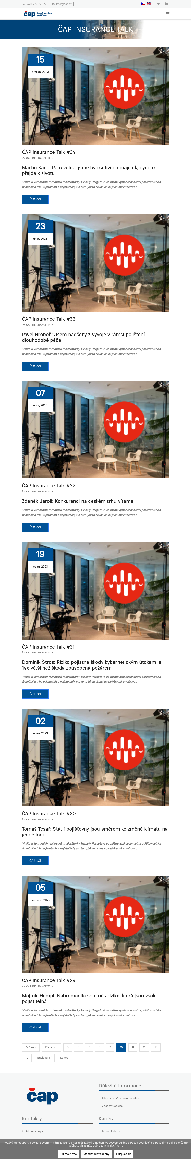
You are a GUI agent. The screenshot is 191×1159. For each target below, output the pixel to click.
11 (133, 1047)
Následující (44, 1057)
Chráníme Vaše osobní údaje (120, 1098)
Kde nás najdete (35, 1131)
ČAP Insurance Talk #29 (48, 980)
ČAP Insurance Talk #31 (48, 647)
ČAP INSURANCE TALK (39, 158)
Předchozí (51, 1047)
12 (144, 1047)
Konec (64, 1057)
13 (156, 1047)
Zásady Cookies (112, 1106)
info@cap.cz (64, 4)
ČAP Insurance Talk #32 (48, 486)
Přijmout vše (68, 1154)
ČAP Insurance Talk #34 (49, 152)
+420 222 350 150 (36, 4)
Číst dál (35, 199)
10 (121, 1047)
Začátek (30, 1047)
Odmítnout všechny (96, 1154)
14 (26, 1057)
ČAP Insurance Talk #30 (49, 814)
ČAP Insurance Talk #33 (49, 319)
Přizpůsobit (123, 1154)
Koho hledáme (111, 1131)
